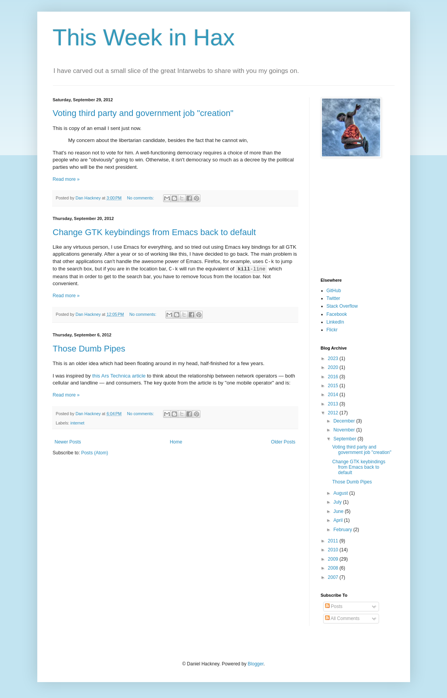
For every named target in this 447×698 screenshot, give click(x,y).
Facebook (337, 314)
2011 (333, 541)
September (345, 439)
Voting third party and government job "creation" (143, 113)
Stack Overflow (342, 306)
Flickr (332, 330)
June (338, 511)
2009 (333, 559)
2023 (333, 358)
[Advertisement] (344, 217)
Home (176, 442)
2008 (333, 568)
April (338, 520)
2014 (333, 394)
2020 (333, 367)
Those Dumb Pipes (89, 348)
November (344, 430)
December (344, 421)
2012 (333, 413)
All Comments (342, 618)
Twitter (333, 298)
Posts (334, 606)
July (338, 502)
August (341, 493)
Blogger (256, 664)
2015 (333, 385)
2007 (333, 577)
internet (77, 423)
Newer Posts (68, 442)
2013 (333, 404)
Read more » (66, 179)
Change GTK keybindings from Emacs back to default (154, 232)
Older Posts (283, 442)
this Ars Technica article (119, 376)
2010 (333, 550)
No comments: (141, 198)
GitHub (334, 290)
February (343, 529)
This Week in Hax (144, 37)
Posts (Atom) (94, 453)
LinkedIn (335, 322)
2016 (333, 376)
